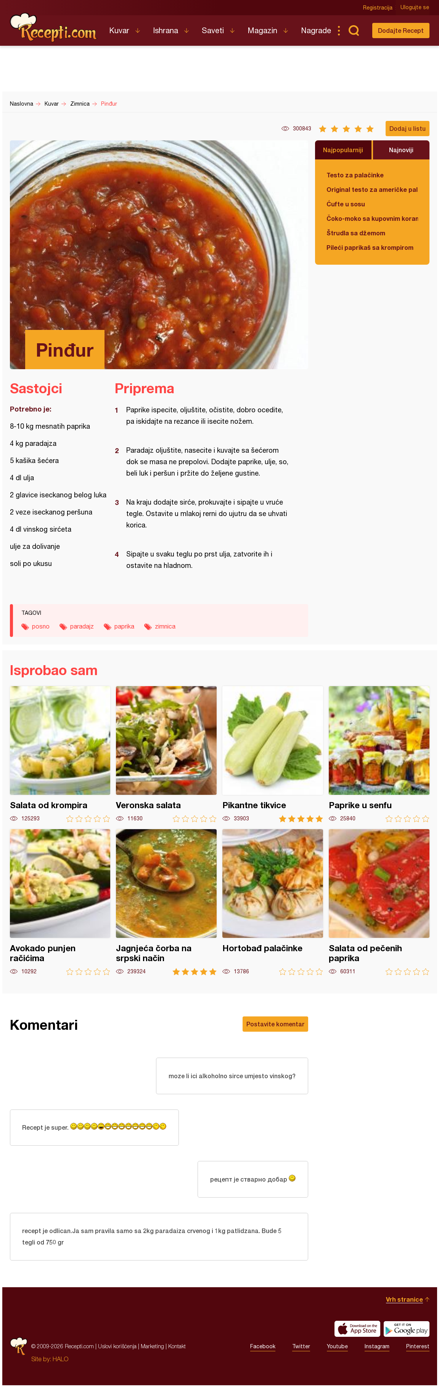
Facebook (262, 1347)
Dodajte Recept (401, 30)
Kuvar (119, 30)
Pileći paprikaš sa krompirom (369, 247)
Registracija (378, 8)
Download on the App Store (357, 1330)
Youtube (337, 1347)
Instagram (377, 1347)
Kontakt (177, 1347)
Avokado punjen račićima (60, 902)
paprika (124, 626)
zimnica (165, 626)
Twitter (301, 1347)
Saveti (213, 30)
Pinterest (417, 1347)
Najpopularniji (343, 149)
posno (41, 626)
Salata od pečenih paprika (379, 902)
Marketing (152, 1347)
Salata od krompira (60, 754)
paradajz (82, 626)
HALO (60, 1359)
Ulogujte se (415, 8)
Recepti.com (54, 27)
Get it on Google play (406, 1330)
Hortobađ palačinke (272, 902)
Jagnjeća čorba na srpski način (166, 902)
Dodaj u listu (407, 128)
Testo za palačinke (355, 174)
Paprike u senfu (379, 754)
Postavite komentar (275, 1023)
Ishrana (165, 30)
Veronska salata (166, 754)
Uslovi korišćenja (117, 1347)
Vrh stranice (404, 1300)
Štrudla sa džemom (355, 232)
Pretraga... (354, 30)
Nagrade (316, 30)
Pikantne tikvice (272, 754)
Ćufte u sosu (345, 203)
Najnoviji (401, 149)
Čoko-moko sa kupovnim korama (372, 218)
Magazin (262, 30)
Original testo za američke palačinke (372, 189)
